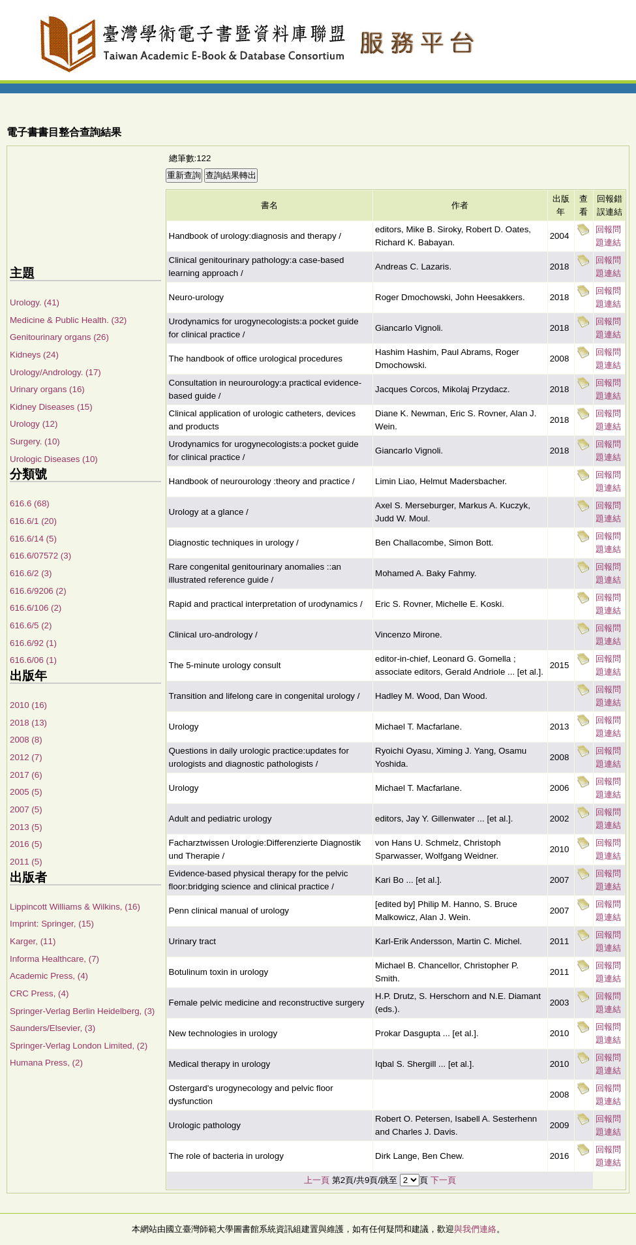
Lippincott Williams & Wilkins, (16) (75, 907)
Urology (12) (33, 424)
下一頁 (443, 1180)
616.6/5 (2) (31, 625)
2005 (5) (26, 792)
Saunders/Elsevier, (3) (52, 1028)
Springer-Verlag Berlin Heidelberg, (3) (82, 1011)
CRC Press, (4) (39, 993)
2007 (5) (26, 809)
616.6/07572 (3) (40, 556)
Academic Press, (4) (49, 976)
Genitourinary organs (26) (59, 337)
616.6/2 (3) (31, 573)
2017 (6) (26, 775)
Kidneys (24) (34, 355)
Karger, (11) (32, 941)
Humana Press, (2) (46, 1063)
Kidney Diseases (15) (51, 407)
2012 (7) (26, 757)
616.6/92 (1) (33, 643)
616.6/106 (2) (35, 608)
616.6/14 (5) (33, 539)
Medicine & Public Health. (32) (68, 320)
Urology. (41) (34, 302)
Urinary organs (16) (47, 389)
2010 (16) (28, 705)
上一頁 (316, 1180)
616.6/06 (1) (33, 660)
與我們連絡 (475, 1229)
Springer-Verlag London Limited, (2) (78, 1046)
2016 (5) (26, 844)
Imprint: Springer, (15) (52, 924)
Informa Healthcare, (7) (54, 959)
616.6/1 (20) (33, 521)
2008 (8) (26, 740)
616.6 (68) (30, 503)
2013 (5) (26, 827)
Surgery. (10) (35, 441)
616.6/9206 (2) (38, 591)
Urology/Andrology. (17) (55, 372)
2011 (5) (26, 862)
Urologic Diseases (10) (54, 459)
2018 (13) (28, 723)
